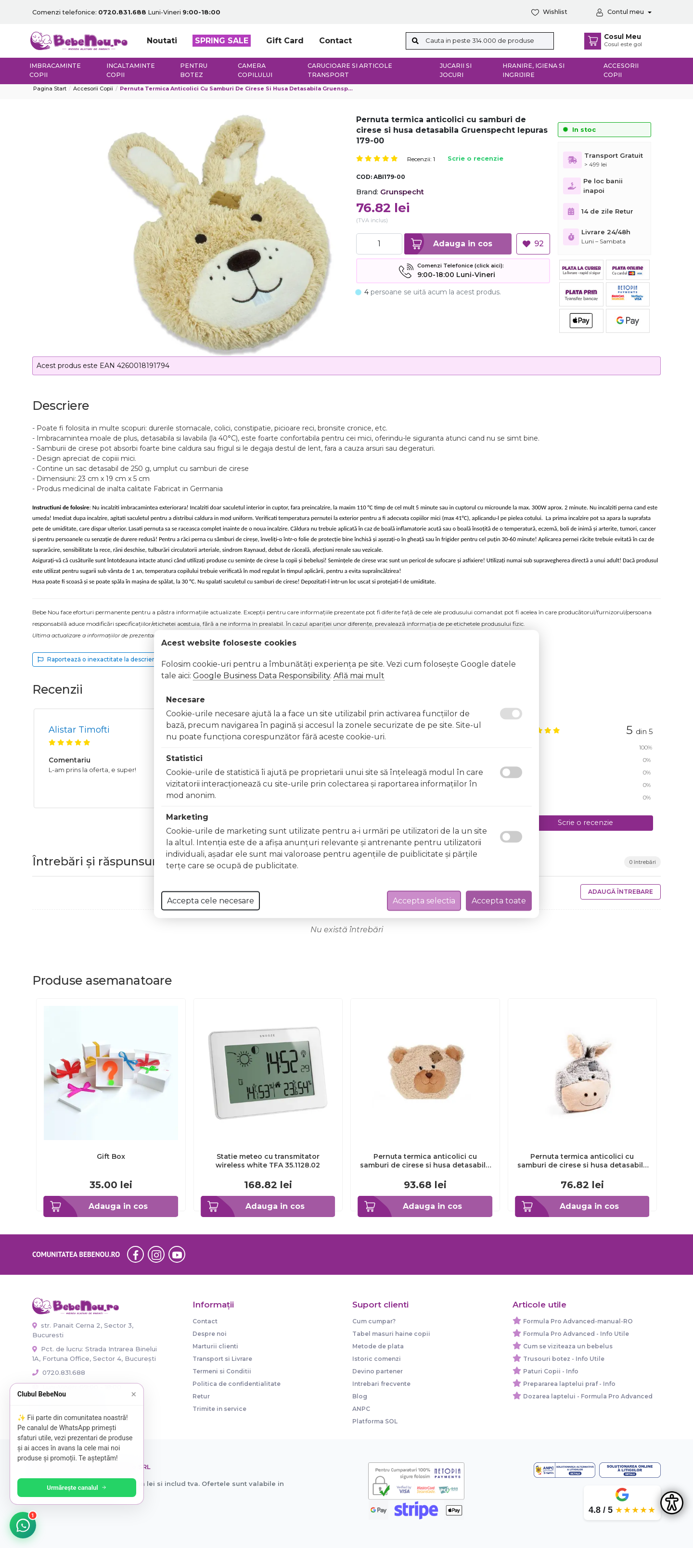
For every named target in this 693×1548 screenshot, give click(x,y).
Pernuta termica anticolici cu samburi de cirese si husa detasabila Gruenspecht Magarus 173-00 (582, 1160)
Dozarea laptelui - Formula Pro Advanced (588, 1396)
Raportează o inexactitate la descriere (98, 659)
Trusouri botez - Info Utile (563, 1358)
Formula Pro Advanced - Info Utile (576, 1333)
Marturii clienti (215, 1346)
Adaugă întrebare (620, 891)
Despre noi (209, 1333)
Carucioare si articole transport (350, 70)
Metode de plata (378, 1346)
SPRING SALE (221, 40)
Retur (201, 1396)
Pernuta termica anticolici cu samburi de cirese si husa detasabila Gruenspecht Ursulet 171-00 (425, 1160)
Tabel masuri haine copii (391, 1333)
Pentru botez (193, 70)
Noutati (162, 40)
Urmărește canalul (77, 1487)
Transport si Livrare (222, 1358)
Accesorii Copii (93, 88)
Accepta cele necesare (210, 900)
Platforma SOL (375, 1421)
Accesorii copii (621, 70)
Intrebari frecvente (381, 1383)
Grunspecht (402, 191)
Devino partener (377, 1371)
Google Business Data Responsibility (261, 675)
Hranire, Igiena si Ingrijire (533, 70)
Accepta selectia (424, 900)
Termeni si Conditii (221, 1371)
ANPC (361, 1408)
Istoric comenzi (376, 1358)
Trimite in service (219, 1408)
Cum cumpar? (374, 1321)
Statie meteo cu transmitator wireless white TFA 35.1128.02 (268, 1160)
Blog (359, 1396)
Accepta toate (499, 900)
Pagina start (49, 88)
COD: (364, 176)
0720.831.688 (58, 1372)
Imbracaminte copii (55, 70)
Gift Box (111, 1156)
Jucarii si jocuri (456, 70)
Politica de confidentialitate (236, 1383)
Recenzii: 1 (421, 159)
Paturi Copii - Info (550, 1371)
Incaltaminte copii (130, 70)
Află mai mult (359, 675)
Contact (335, 40)
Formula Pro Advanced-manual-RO (578, 1321)
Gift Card (285, 40)
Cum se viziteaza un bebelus (568, 1346)
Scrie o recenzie (475, 159)
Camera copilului (255, 70)
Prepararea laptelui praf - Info (569, 1383)
